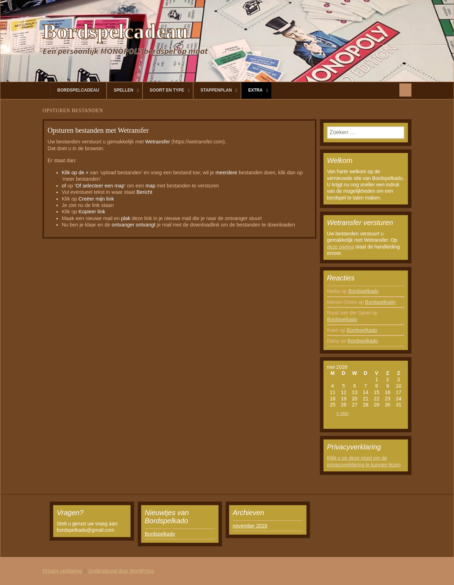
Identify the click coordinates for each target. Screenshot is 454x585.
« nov (342, 413)
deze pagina (340, 247)
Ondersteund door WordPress (121, 571)
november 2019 (250, 526)
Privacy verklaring (62, 571)
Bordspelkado (363, 291)
